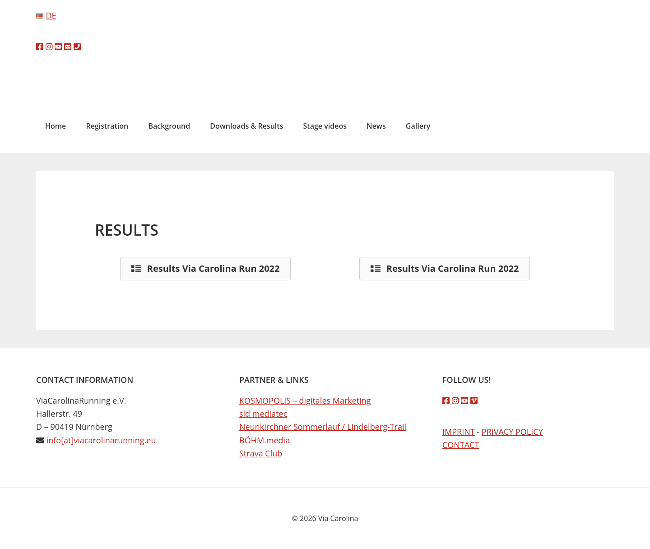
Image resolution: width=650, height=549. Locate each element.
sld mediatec (263, 413)
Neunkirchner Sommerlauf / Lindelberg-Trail (322, 426)
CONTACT (460, 444)
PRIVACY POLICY (512, 431)
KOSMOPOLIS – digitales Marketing (305, 400)
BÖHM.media (264, 440)
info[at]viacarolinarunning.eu (100, 440)
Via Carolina (325, 90)
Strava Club (260, 453)
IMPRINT (458, 431)
